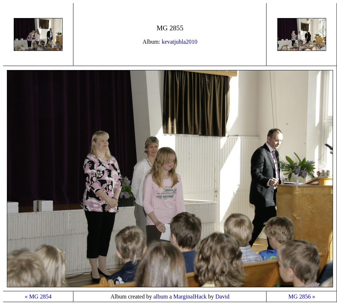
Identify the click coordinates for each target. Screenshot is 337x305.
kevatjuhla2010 (179, 42)
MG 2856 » (302, 296)
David (222, 296)
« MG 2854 (38, 296)
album (160, 296)
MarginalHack (189, 296)
